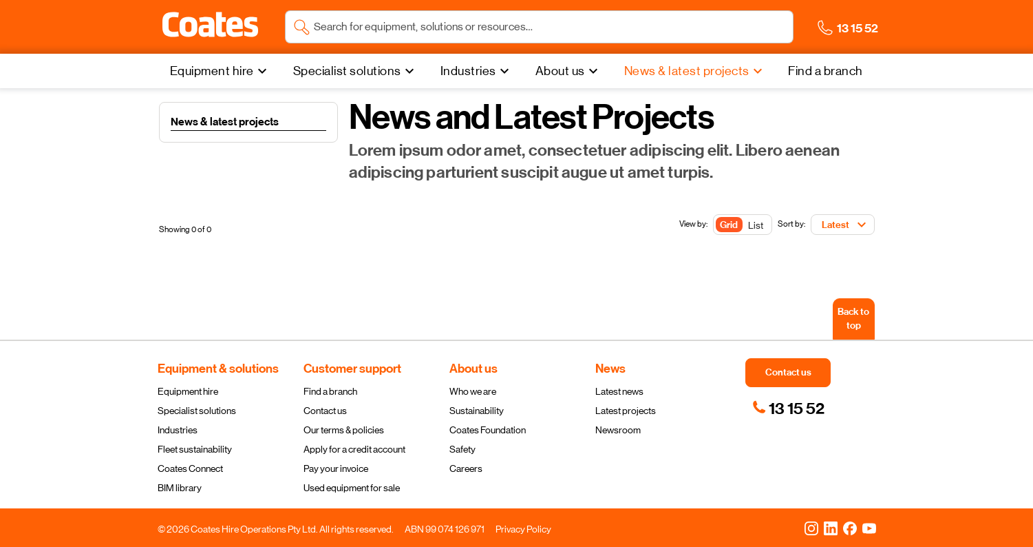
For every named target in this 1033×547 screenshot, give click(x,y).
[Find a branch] (825, 71)
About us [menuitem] (560, 71)
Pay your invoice (335, 468)
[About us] (568, 71)
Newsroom (618, 429)
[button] (210, 25)
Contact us (325, 410)
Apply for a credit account (354, 449)
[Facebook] (850, 527)
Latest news (619, 391)
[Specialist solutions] (355, 71)
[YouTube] (869, 527)
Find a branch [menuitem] (825, 71)
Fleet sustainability (195, 449)
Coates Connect (190, 468)
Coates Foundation (487, 429)
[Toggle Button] (742, 225)
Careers (465, 468)
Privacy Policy (523, 529)
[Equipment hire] (220, 71)
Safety (462, 449)
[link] (788, 409)
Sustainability (476, 410)
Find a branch (330, 391)
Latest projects (625, 410)
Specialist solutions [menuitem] (347, 71)
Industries (178, 429)
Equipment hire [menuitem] (212, 71)
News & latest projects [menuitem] (686, 71)
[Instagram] (811, 527)
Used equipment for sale (351, 487)
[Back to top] (854, 319)
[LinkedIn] (831, 527)
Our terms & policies (343, 429)
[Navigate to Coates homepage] (210, 27)
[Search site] (549, 26)
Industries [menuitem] (468, 71)
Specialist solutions (197, 410)
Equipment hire (188, 391)
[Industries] (476, 71)
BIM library (180, 487)
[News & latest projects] (695, 71)
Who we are (472, 391)
